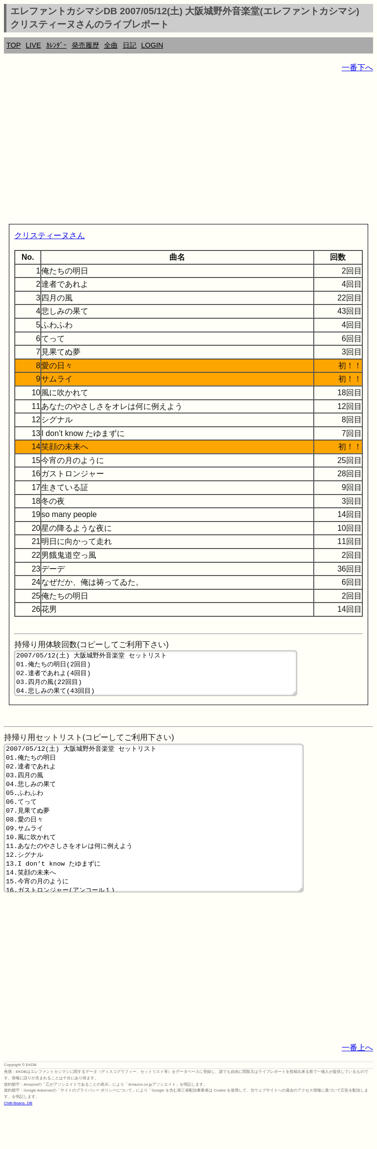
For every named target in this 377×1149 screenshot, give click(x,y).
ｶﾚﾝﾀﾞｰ (56, 45)
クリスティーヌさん (49, 235)
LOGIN (152, 45)
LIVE (33, 45)
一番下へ (357, 67)
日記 (129, 45)
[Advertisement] (188, 150)
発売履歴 (85, 45)
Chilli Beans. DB (18, 1141)
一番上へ (357, 1086)
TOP (13, 45)
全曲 (111, 45)
